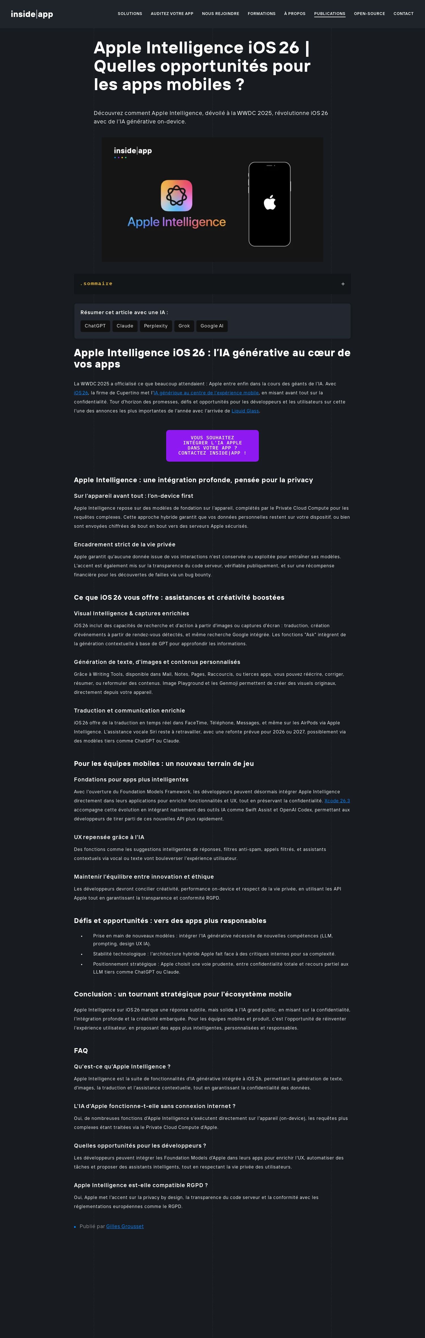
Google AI (212, 326)
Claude (125, 326)
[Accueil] (32, 14)
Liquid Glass (245, 411)
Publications (330, 14)
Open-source (369, 14)
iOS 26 (81, 393)
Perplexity (156, 326)
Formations (262, 14)
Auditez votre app (172, 14)
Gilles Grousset (125, 1226)
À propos (295, 14)
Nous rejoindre (220, 14)
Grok (184, 326)
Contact (404, 14)
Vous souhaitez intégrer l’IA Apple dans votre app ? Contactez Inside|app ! (212, 446)
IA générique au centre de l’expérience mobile (206, 393)
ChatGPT (95, 326)
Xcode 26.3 (337, 801)
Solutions (130, 14)
